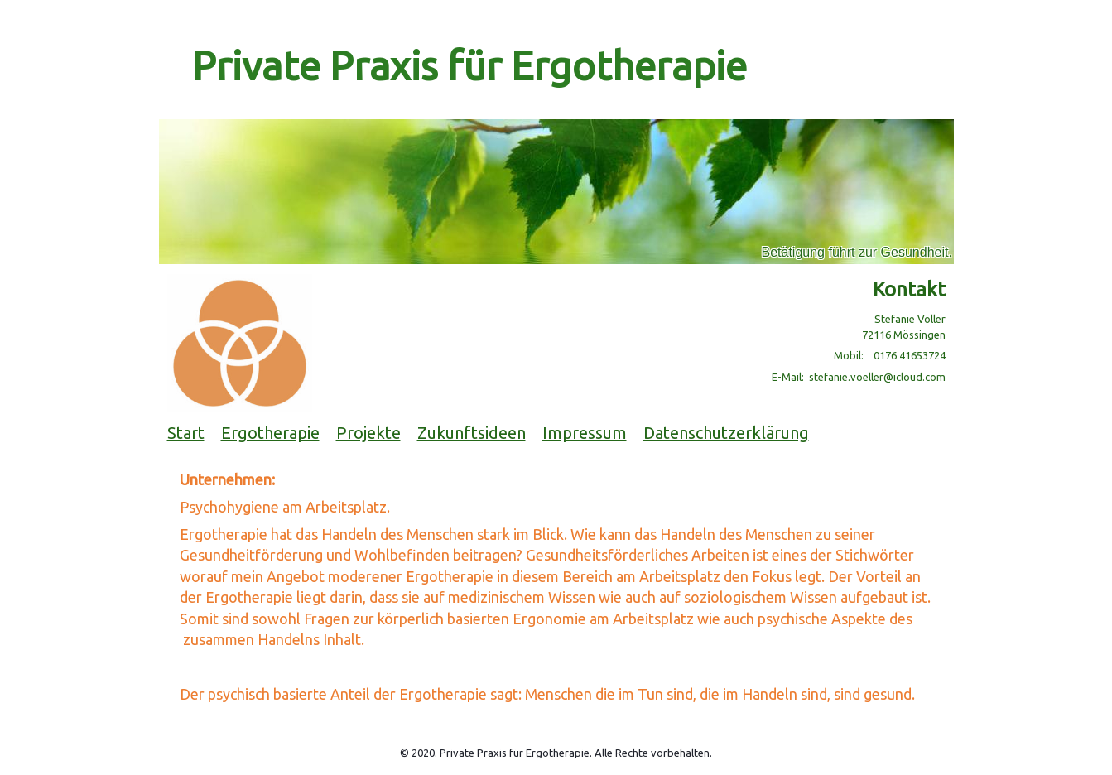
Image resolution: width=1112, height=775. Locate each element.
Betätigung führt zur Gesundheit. (857, 252)
